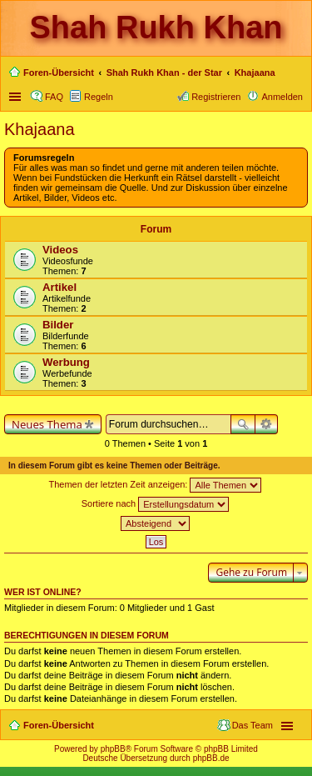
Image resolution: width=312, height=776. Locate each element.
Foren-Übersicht (58, 725)
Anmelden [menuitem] (282, 97)
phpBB (113, 748)
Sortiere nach (155, 504)
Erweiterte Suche (266, 424)
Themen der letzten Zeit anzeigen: (155, 485)
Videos (60, 249)
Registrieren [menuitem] (215, 97)
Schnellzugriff (16, 97)
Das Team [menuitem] (252, 725)
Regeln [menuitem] (98, 97)
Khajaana (39, 129)
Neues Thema (47, 424)
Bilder (57, 324)
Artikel (59, 287)
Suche (242, 424)
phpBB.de (211, 758)
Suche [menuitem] (298, 74)
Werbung (66, 362)
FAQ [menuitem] (54, 97)
